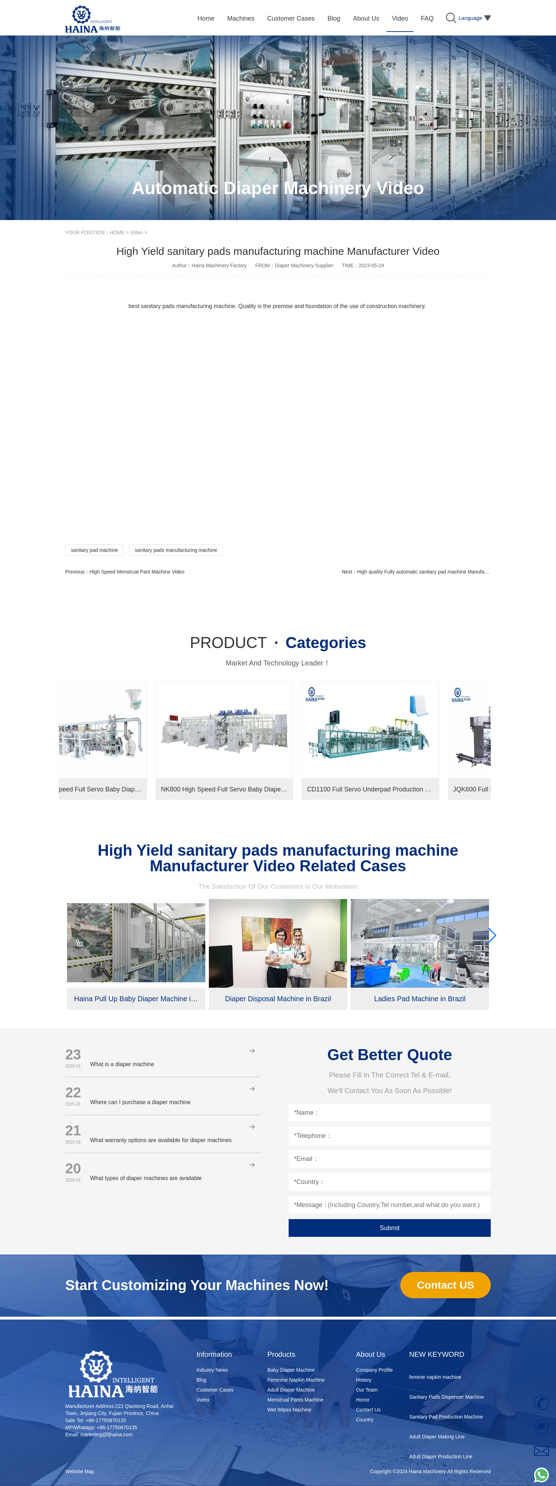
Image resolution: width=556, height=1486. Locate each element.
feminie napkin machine (435, 1380)
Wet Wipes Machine (289, 1410)
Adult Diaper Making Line (437, 1440)
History (364, 1380)
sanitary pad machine (94, 550)
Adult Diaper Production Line (440, 1460)
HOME (117, 232)
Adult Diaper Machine (291, 1390)
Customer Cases (214, 1390)
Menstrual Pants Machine (295, 1400)
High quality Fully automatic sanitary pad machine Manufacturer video (433, 572)
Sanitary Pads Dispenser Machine (446, 1400)
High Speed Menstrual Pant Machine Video (136, 572)
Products (281, 1354)
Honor (362, 1400)
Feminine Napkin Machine (296, 1380)
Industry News (212, 1370)
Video (136, 232)
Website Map (79, 1471)
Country (364, 1419)
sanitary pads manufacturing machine (176, 550)
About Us (370, 1354)
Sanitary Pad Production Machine (446, 1420)
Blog (201, 1380)
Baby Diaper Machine (291, 1370)
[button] (492, 935)
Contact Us (368, 1410)
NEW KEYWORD (437, 1354)
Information (214, 1354)
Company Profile (374, 1370)
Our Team (367, 1390)
